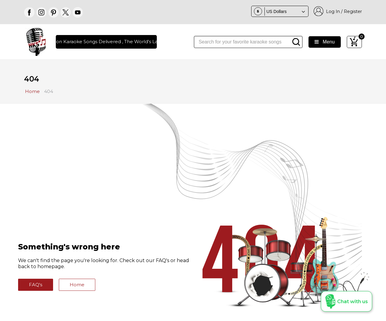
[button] (346, 301)
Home (77, 284)
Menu (325, 41)
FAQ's (35, 284)
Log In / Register (338, 11)
